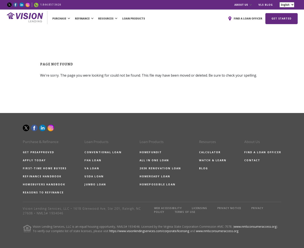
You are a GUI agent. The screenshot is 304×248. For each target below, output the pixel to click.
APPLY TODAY (34, 160)
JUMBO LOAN (95, 184)
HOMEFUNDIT (151, 152)
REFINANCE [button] (84, 18)
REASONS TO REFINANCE (43, 192)
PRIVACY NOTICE (229, 208)
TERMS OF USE (185, 212)
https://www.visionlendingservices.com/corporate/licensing (149, 231)
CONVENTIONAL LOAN (102, 152)
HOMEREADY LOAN (155, 176)
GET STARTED (281, 18)
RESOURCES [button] (107, 18)
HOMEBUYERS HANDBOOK (44, 184)
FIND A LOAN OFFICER (262, 152)
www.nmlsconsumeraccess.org (255, 227)
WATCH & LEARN (213, 160)
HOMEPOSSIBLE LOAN (157, 184)
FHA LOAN (92, 160)
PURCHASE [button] (61, 18)
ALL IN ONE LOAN (154, 160)
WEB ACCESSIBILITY (168, 208)
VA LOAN (91, 168)
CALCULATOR (210, 152)
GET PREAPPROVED (38, 152)
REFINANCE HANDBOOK (42, 176)
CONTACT (252, 160)
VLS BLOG (265, 5)
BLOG (203, 168)
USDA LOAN (94, 176)
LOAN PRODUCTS (133, 18)
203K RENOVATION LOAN (160, 168)
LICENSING (199, 208)
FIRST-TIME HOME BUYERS (44, 168)
